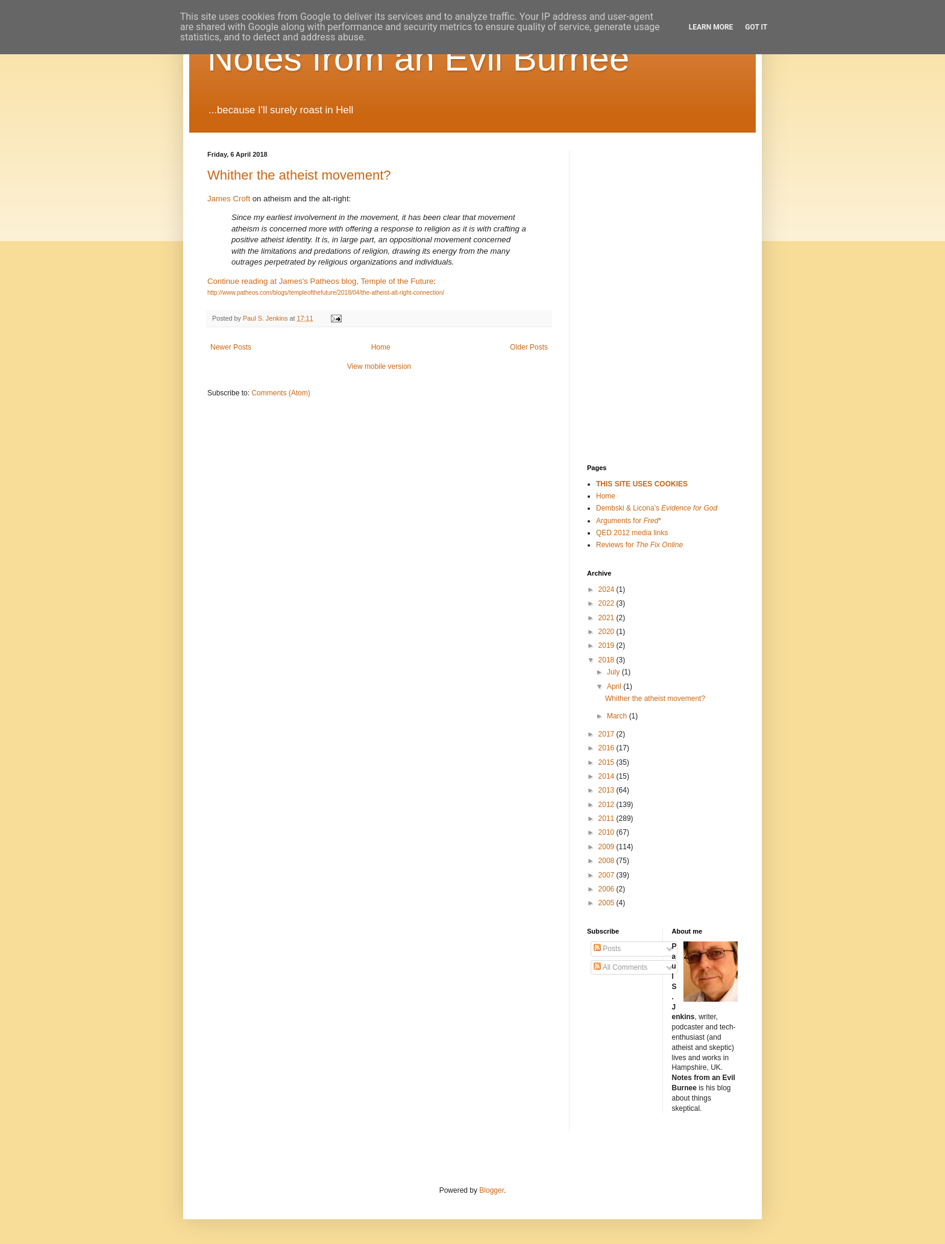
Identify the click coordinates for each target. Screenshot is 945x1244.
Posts (607, 948)
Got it (756, 27)
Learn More (711, 27)
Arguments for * (628, 521)
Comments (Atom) (280, 393)
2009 (607, 847)
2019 (607, 645)
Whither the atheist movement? (299, 175)
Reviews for (639, 545)
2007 (607, 875)
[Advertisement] (647, 211)
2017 (607, 734)
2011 (607, 818)
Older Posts (529, 347)
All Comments (620, 967)
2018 (607, 660)
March (618, 716)
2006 (607, 889)
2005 (607, 903)
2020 (607, 631)
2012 (607, 804)
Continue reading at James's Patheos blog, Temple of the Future (320, 281)
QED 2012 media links (632, 533)
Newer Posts (230, 347)
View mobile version (379, 366)
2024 (607, 589)
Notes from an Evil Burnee (418, 58)
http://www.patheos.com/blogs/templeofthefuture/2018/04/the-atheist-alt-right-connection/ (325, 292)
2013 (607, 790)
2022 (607, 603)
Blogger (491, 1190)
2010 (607, 832)
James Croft (228, 198)
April (615, 686)
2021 (607, 618)
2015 (607, 762)
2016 (607, 748)
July (614, 672)
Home (381, 347)
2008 (607, 860)
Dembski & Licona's (656, 508)
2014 (607, 776)
